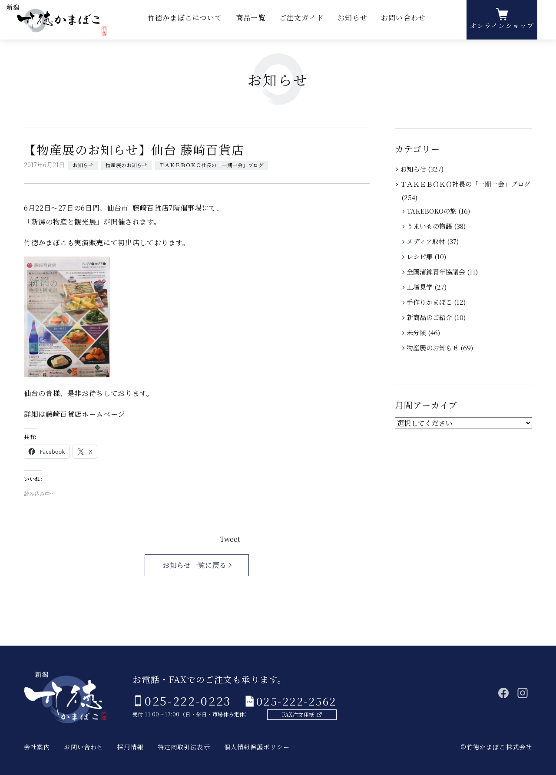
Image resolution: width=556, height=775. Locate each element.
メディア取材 (426, 241)
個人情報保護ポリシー (257, 746)
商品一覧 (252, 21)
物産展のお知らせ (126, 164)
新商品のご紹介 (430, 317)
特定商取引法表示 (184, 746)
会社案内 (37, 746)
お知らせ (351, 21)
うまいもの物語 (430, 226)
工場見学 (420, 286)
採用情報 (130, 746)
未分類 (417, 332)
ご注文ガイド (302, 21)
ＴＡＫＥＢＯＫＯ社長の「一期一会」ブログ (211, 164)
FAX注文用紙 (292, 713)
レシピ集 (420, 256)
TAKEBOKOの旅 (432, 210)
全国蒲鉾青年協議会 (436, 271)
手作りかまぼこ (430, 302)
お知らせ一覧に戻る (194, 565)
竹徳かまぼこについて (188, 21)
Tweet (230, 539)
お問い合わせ (401, 21)
